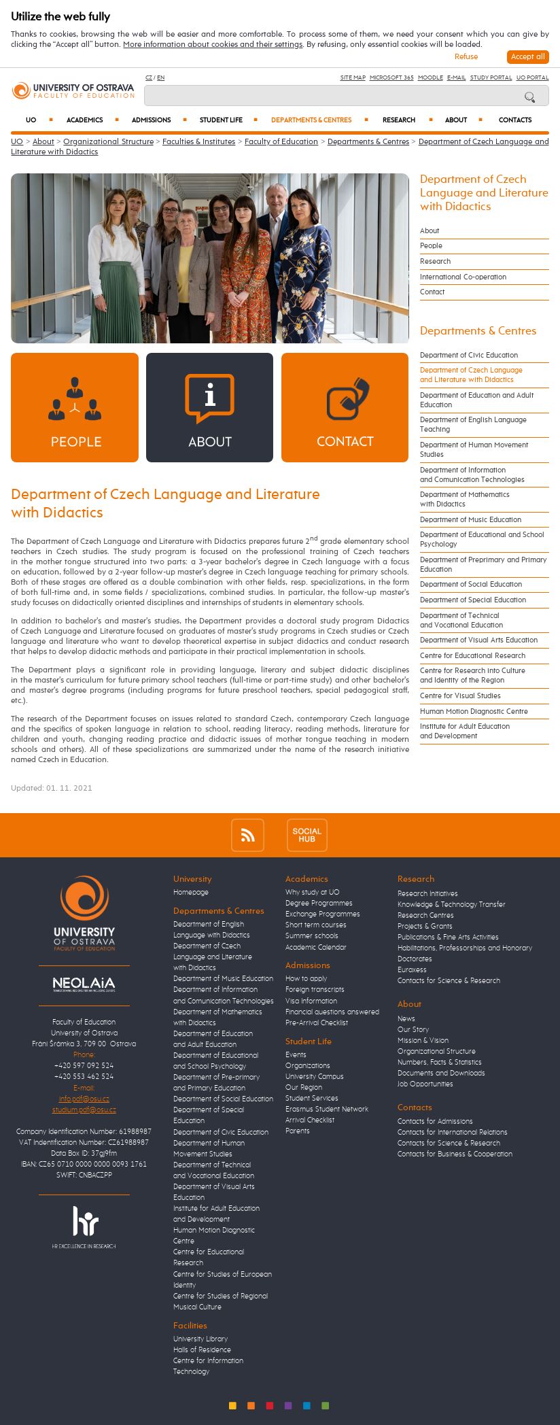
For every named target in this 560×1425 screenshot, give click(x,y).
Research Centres (426, 915)
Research (408, 120)
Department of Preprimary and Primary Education (483, 565)
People (431, 246)
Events (296, 1055)
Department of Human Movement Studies (474, 450)
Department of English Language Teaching (473, 425)
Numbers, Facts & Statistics (440, 1062)
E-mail (456, 78)
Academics (93, 120)
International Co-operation (463, 277)
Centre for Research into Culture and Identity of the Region (472, 676)
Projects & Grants (425, 926)
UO (39, 120)
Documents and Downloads (441, 1073)
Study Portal (491, 78)
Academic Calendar (316, 947)
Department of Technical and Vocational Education (461, 621)
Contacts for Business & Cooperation (455, 1154)
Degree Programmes (319, 903)
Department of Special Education (473, 600)
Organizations (307, 1066)
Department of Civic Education (469, 355)
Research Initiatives (428, 894)
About (464, 120)
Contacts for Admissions (435, 1121)
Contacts (515, 121)
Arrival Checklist (309, 1120)
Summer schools (311, 936)
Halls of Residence (202, 1350)
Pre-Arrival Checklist (316, 1023)
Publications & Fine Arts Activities (448, 937)
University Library (200, 1339)
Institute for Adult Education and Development (465, 731)
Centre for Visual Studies (460, 696)
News (406, 1019)
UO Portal (533, 78)
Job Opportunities (425, 1084)
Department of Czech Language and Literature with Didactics (484, 193)
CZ (148, 78)
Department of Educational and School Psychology (482, 540)
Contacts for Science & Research (449, 981)
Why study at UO (312, 892)
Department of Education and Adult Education (476, 400)
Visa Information (311, 1001)
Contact (432, 292)
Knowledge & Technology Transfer (452, 905)
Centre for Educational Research (472, 656)
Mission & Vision (423, 1040)
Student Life (229, 120)
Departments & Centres (319, 120)
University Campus (314, 1077)
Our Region (303, 1087)
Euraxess (412, 970)
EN (160, 78)
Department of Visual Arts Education (479, 640)
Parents (297, 1131)
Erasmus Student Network (326, 1109)
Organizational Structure (108, 142)
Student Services (311, 1098)
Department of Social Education (471, 585)
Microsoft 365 (392, 78)
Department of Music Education (470, 520)
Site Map (353, 78)
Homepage (191, 892)
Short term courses (316, 925)
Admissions (159, 120)
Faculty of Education (281, 142)
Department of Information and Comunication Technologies (472, 475)
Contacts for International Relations (453, 1132)
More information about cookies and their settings (212, 45)
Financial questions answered (332, 1012)
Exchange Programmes (322, 914)
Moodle (430, 78)
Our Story (413, 1030)
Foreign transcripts (315, 989)
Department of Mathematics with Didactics (465, 500)
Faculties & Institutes (198, 142)
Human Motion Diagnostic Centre (474, 712)
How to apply (306, 979)
